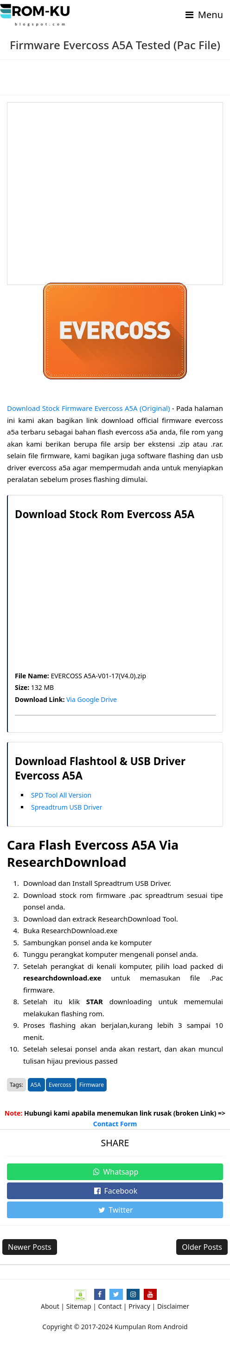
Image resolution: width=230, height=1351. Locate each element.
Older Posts (202, 1247)
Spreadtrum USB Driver (66, 807)
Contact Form (115, 1123)
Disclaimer (173, 1306)
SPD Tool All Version (61, 795)
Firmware (91, 1085)
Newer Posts (29, 1247)
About (50, 1306)
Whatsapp (115, 1172)
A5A (36, 1085)
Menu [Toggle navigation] (203, 14)
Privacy (139, 1306)
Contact (110, 1306)
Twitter (115, 1210)
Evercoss (61, 1085)
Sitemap (78, 1306)
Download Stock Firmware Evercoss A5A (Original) (88, 408)
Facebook (115, 1191)
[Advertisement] (115, 193)
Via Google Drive (91, 699)
